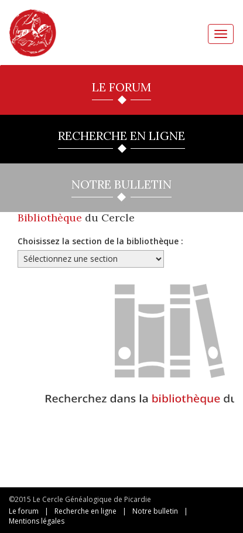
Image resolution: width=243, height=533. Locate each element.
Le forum (24, 511)
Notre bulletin (155, 511)
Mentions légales (36, 521)
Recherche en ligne (85, 511)
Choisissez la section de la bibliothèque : (100, 241)
